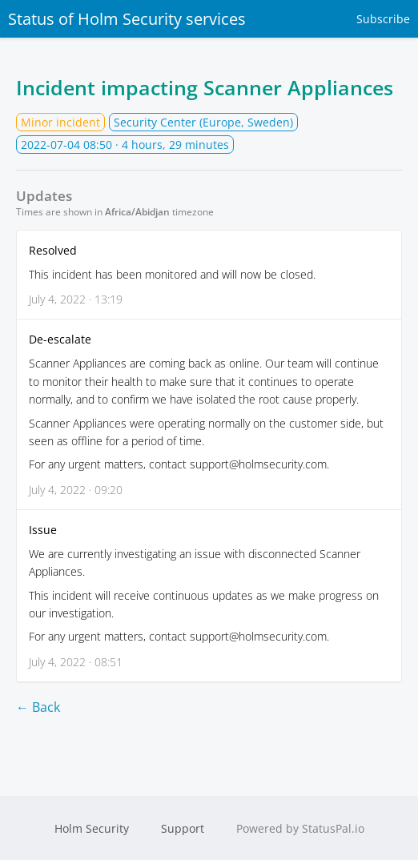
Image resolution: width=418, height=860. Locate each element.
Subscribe (383, 18)
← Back (38, 707)
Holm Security (91, 828)
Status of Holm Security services (127, 19)
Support (182, 828)
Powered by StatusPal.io (300, 828)
